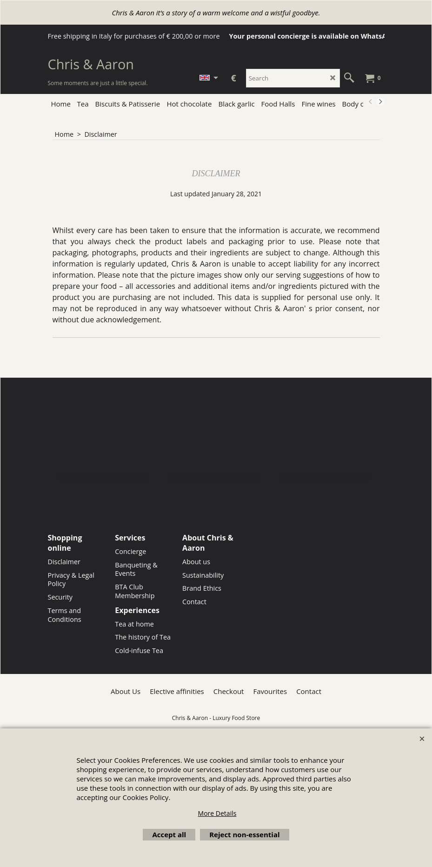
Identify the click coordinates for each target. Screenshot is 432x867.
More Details (217, 813)
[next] (380, 102)
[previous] (371, 102)
